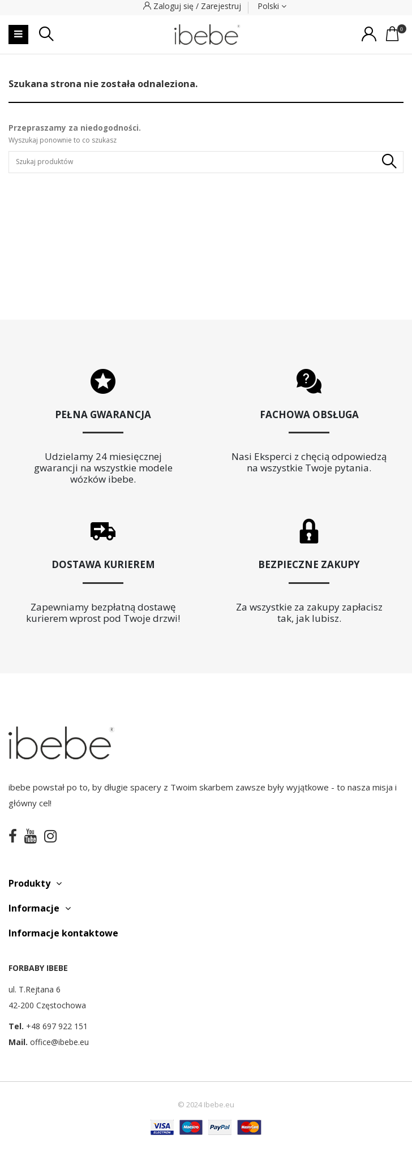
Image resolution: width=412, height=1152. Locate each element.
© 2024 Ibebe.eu (206, 1105)
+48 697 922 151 (57, 1026)
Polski (272, 6)
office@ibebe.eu (59, 1042)
